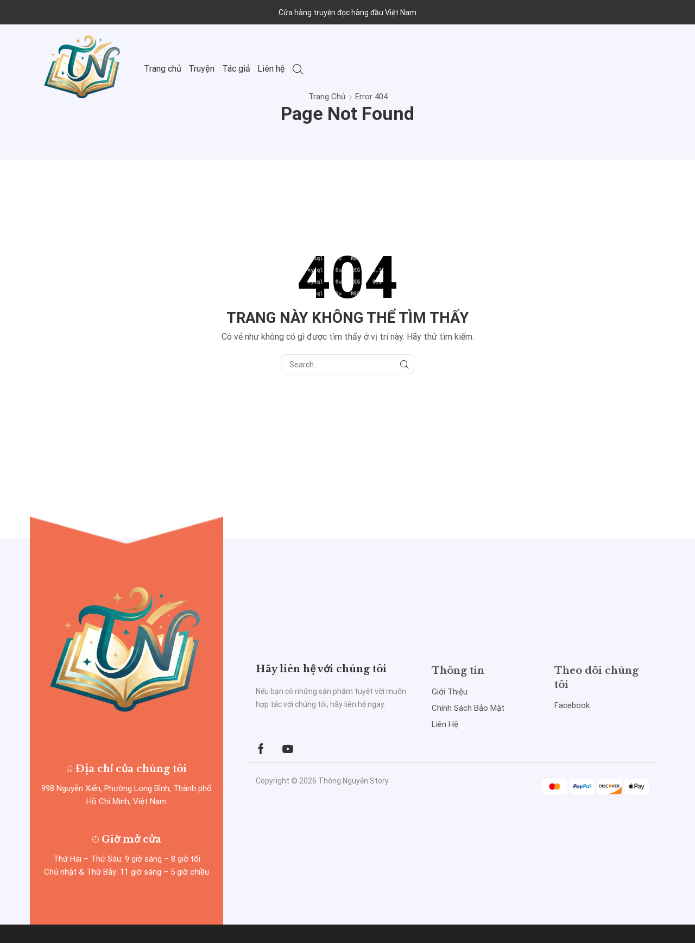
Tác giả (236, 68)
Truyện (201, 68)
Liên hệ (271, 68)
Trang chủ (162, 68)
